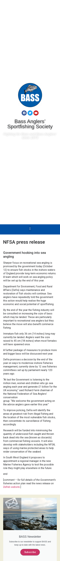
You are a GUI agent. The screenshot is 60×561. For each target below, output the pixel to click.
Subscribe (30, 552)
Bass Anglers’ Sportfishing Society (30, 123)
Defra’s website (11, 486)
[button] (30, 228)
